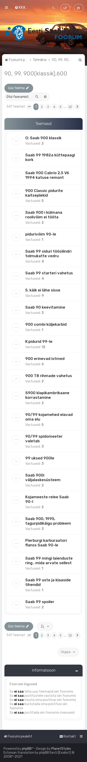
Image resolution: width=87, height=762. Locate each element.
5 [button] (60, 106)
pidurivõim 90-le (40, 234)
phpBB (27, 749)
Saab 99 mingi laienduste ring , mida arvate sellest (49, 560)
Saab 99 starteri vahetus (49, 273)
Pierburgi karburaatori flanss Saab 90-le (46, 542)
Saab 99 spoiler (39, 601)
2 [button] (42, 106)
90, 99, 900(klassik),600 (35, 73)
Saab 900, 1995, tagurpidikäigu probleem (48, 521)
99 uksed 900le (39, 458)
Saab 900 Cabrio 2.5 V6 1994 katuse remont (47, 175)
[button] (29, 107)
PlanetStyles (61, 749)
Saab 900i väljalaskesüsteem (43, 477)
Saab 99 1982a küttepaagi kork (50, 157)
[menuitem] (20, 7)
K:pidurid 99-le (38, 341)
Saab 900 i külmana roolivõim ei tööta (43, 214)
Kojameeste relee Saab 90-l (47, 499)
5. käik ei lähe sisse (42, 290)
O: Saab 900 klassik (43, 138)
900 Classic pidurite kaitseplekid (44, 193)
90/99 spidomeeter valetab (44, 438)
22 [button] (70, 106)
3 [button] (48, 106)
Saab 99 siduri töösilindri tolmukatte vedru (48, 253)
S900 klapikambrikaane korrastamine (47, 395)
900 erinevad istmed (44, 358)
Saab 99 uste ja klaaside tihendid (48, 582)
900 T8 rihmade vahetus (48, 375)
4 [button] (54, 106)
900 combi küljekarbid (46, 324)
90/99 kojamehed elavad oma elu (49, 416)
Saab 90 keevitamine (45, 307)
